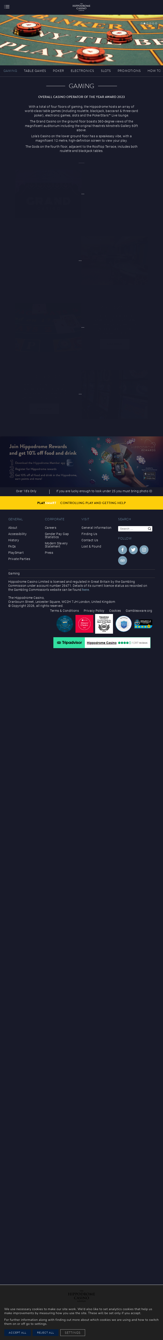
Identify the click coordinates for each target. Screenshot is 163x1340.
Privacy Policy (94, 610)
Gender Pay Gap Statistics (57, 535)
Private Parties (19, 559)
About (12, 527)
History (13, 540)
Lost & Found (91, 546)
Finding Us (89, 534)
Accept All (17, 1332)
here (85, 589)
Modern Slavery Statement (56, 544)
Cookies (115, 610)
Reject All (45, 1332)
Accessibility (17, 534)
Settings (73, 1333)
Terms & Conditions (64, 610)
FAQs (12, 546)
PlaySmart (16, 552)
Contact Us (90, 540)
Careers (50, 527)
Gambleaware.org (139, 610)
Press (49, 552)
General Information (97, 527)
